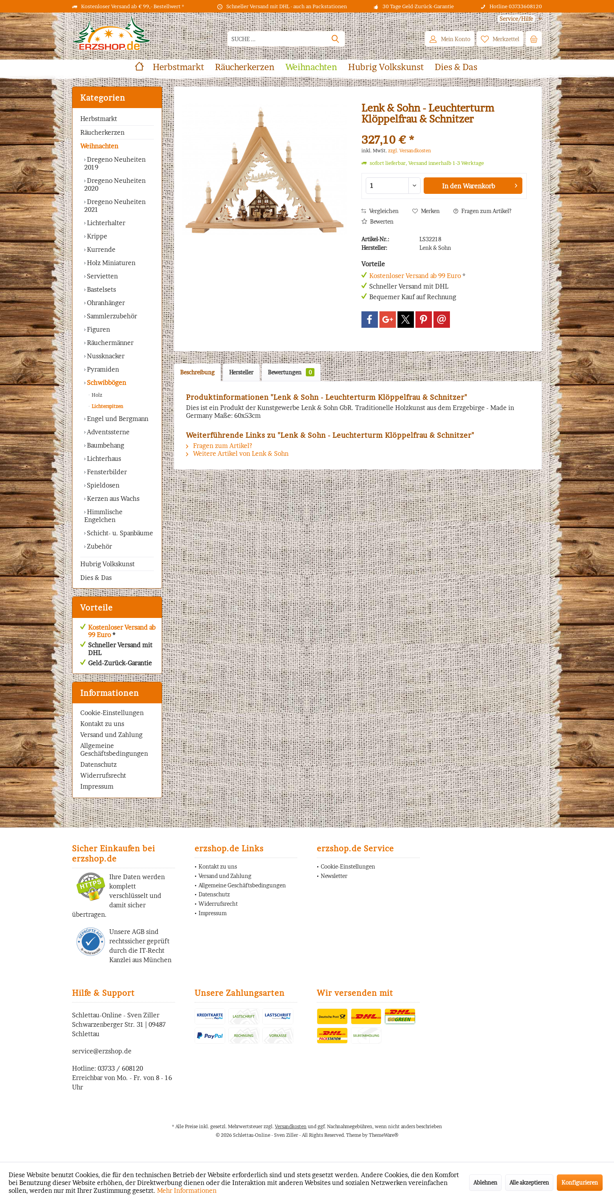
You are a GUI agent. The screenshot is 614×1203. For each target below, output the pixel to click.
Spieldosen (102, 485)
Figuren (97, 329)
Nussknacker (105, 356)
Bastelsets (100, 289)
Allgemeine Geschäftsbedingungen (114, 749)
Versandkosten (291, 1126)
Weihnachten (99, 146)
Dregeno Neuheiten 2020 (115, 184)
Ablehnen (485, 1182)
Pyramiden (102, 369)
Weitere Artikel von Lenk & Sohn (237, 453)
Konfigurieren (580, 1182)
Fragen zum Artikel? (482, 211)
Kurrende (100, 249)
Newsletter (334, 875)
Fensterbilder (106, 472)
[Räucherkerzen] (244, 67)
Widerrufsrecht (103, 775)
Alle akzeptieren (529, 1182)
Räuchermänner (109, 343)
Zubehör (98, 546)
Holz (96, 395)
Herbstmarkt (98, 119)
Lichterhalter (105, 223)
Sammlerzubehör (111, 316)
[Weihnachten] (311, 67)
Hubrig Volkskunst (107, 564)
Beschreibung (197, 372)
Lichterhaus (103, 458)
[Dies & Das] (456, 67)
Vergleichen (380, 211)
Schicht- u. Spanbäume (119, 533)
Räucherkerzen (102, 132)
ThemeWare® (383, 1135)
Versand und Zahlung (111, 735)
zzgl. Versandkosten (409, 151)
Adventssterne (107, 432)
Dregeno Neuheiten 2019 (115, 163)
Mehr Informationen (187, 1190)
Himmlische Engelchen (103, 516)
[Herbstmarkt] (178, 67)
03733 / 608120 (120, 1068)
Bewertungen (291, 372)
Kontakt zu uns (102, 724)
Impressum (97, 786)
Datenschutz (98, 764)
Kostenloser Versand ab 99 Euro (121, 631)
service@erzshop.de (102, 1051)
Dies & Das (96, 578)
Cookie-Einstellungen (112, 713)
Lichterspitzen (106, 406)
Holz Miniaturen (110, 263)
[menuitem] (516, 18)
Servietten (101, 276)
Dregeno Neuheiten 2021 (115, 205)
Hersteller (241, 372)
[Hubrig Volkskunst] (386, 67)
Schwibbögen (105, 383)
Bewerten (377, 221)
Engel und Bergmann (116, 419)
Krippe (96, 236)
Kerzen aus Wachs (112, 498)
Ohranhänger (105, 303)
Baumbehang (104, 445)
